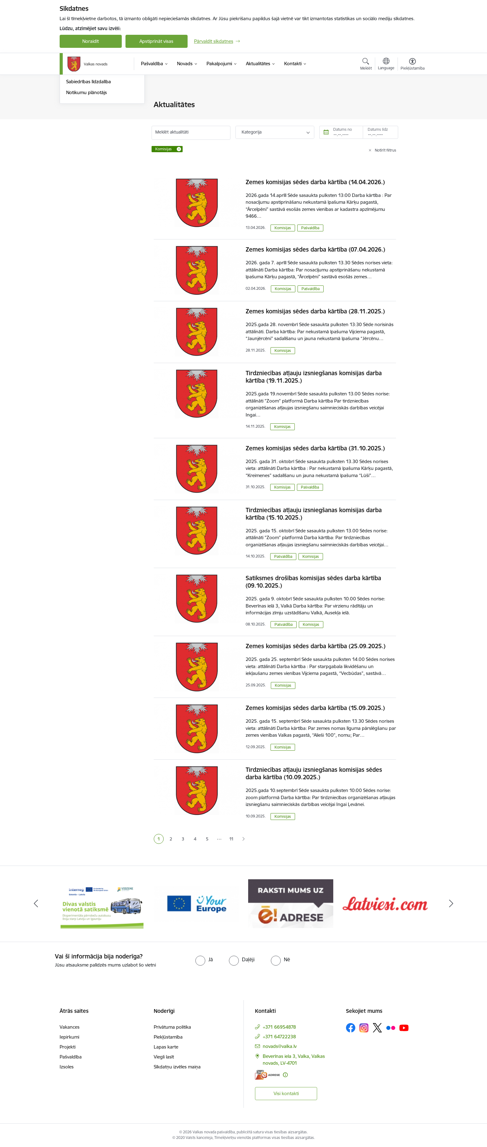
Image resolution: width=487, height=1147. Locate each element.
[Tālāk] (451, 903)
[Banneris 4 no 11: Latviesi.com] (385, 903)
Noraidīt (90, 41)
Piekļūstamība (168, 1037)
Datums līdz (378, 129)
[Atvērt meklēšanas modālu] (366, 64)
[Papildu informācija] (285, 1074)
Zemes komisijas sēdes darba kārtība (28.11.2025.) (315, 311)
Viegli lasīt (164, 1057)
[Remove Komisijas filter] (179, 149)
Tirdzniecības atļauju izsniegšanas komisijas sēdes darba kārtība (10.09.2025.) (314, 773)
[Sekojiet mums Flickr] (390, 1027)
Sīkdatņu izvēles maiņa (177, 1067)
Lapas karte (166, 1047)
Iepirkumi (69, 1037)
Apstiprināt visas (156, 41)
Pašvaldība (310, 227)
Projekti (67, 1047)
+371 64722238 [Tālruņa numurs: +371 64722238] (279, 1037)
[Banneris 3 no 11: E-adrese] (290, 903)
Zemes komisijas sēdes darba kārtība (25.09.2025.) (315, 646)
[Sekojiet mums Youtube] (404, 1027)
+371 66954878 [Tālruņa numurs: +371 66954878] (279, 1027)
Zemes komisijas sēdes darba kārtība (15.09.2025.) (315, 708)
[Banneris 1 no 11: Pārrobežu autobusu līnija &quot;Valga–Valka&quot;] (102, 903)
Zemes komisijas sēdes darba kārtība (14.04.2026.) (315, 182)
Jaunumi (75, 116)
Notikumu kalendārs (87, 105)
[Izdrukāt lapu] (412, 102)
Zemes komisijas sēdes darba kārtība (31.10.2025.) (315, 448)
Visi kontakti (286, 1093)
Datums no (342, 129)
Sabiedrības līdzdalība (88, 148)
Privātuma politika (172, 1027)
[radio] (204, 959)
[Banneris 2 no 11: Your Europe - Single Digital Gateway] (196, 903)
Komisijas (283, 227)
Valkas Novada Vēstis (88, 127)
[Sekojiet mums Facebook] (350, 1027)
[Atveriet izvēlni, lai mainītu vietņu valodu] (386, 64)
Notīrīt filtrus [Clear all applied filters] (385, 150)
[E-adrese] (267, 1075)
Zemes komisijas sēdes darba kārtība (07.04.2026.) (315, 249)
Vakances (70, 1027)
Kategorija (252, 132)
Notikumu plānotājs (86, 159)
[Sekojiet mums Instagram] (364, 1027)
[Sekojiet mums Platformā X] (377, 1027)
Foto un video (80, 137)
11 (231, 839)
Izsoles (67, 1067)
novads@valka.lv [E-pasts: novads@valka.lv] (280, 1046)
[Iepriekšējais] (36, 903)
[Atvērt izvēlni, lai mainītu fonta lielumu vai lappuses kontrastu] (413, 64)
